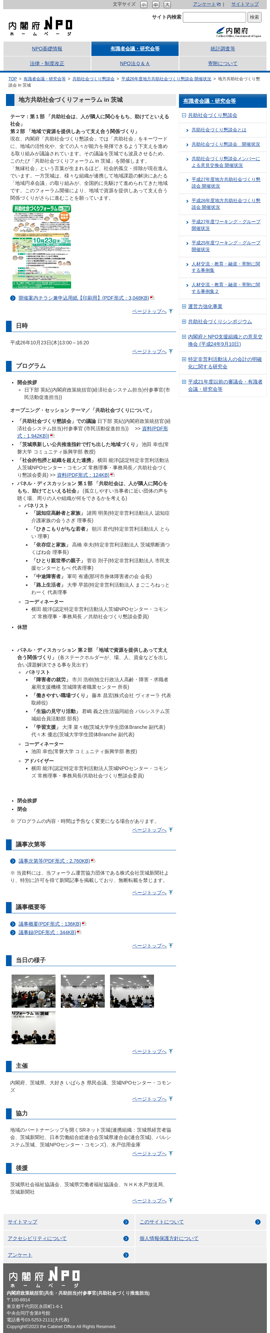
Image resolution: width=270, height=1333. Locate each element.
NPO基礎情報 (47, 48)
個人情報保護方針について (169, 1238)
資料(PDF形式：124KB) (83, 475)
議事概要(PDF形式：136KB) (50, 924)
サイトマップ (245, 4)
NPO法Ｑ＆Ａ (135, 63)
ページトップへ (149, 311)
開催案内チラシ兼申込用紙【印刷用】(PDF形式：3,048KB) (84, 298)
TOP (12, 78)
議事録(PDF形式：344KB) (47, 932)
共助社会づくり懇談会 (93, 78)
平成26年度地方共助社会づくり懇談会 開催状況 (166, 78)
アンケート (204, 4)
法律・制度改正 (47, 63)
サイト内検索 (166, 17)
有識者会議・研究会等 (135, 48)
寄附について (223, 63)
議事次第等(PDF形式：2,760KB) (54, 861)
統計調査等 (223, 48)
